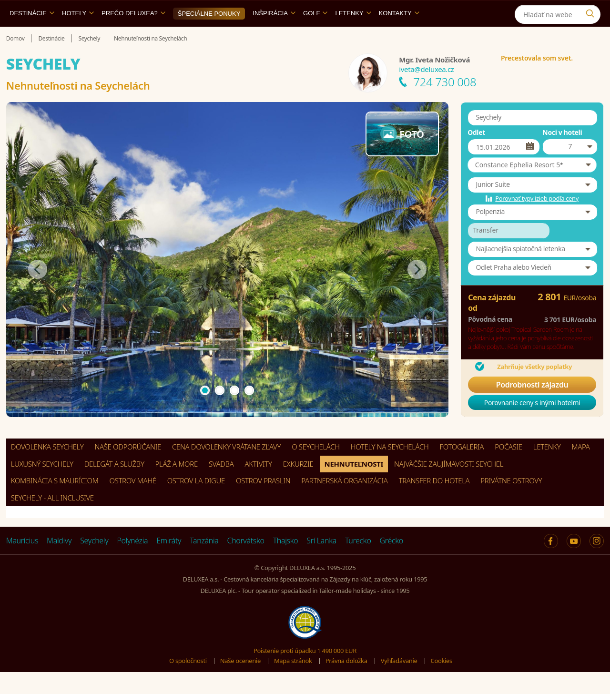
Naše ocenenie (240, 682)
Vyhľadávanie (399, 682)
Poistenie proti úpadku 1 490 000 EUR (305, 672)
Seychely (94, 562)
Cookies (441, 682)
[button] (532, 186)
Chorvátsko (245, 562)
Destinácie (32, 35)
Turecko (358, 562)
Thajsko (285, 562)
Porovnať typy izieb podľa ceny (537, 220)
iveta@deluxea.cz (426, 91)
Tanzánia (204, 562)
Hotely (78, 35)
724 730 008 (444, 104)
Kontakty (399, 35)
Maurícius (22, 562)
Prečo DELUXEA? (133, 35)
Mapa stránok (293, 682)
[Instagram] (592, 11)
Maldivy (59, 562)
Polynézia (132, 562)
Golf (315, 35)
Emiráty (168, 562)
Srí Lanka (321, 562)
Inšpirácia (274, 35)
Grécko (391, 562)
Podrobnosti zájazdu (532, 406)
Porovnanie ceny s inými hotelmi (532, 424)
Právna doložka (346, 682)
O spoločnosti (188, 682)
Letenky (353, 35)
